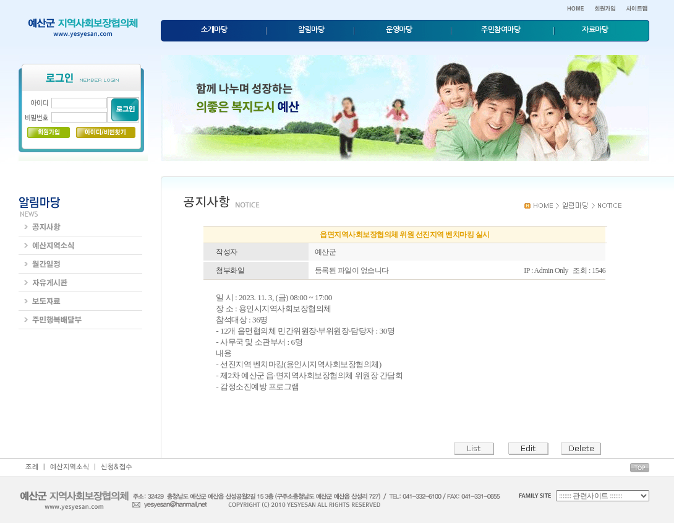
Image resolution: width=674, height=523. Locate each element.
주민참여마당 (500, 29)
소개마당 (214, 29)
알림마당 (311, 29)
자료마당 (595, 29)
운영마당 (399, 29)
